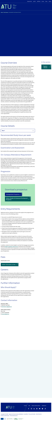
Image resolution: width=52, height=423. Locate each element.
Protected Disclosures (14, 415)
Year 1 (3, 130)
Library (50, 1)
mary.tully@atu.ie (5, 314)
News (46, 1)
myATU (34, 1)
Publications (44, 405)
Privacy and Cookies (31, 414)
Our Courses (6, 12)
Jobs (29, 405)
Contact (25, 405)
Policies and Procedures (36, 405)
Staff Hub (38, 1)
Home (2, 12)
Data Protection (39, 414)
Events (43, 1)
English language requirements (11, 246)
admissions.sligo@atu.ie (7, 306)
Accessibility (25, 414)
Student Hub (29, 1)
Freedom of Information (5, 415)
